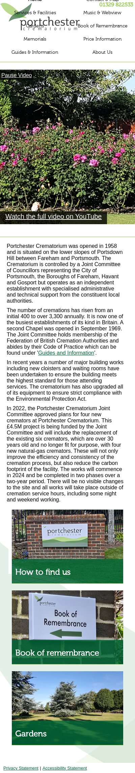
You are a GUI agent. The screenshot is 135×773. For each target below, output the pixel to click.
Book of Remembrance (103, 26)
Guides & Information (34, 52)
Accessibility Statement (65, 768)
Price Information (102, 39)
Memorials (35, 39)
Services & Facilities (35, 12)
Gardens (35, 26)
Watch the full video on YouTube (53, 216)
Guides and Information (66, 353)
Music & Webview (102, 12)
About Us (102, 52)
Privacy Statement (20, 768)
